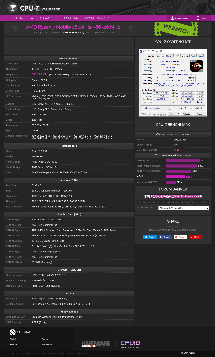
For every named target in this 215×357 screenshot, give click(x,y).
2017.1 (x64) (180, 139)
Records (13, 344)
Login (204, 18)
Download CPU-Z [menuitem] (96, 17)
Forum (45, 339)
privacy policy (188, 353)
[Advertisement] (69, 45)
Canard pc (96, 345)
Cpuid (130, 345)
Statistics (14, 339)
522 (176, 145)
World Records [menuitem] (42, 17)
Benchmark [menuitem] (69, 17)
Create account (182, 18)
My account (47, 344)
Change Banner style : (145, 207)
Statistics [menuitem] (17, 17)
